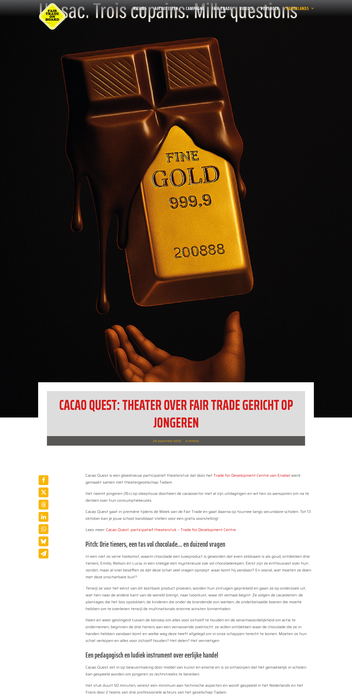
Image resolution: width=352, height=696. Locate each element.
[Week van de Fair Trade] (52, 8)
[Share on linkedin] (43, 494)
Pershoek (270, 8)
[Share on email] (43, 530)
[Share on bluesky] (43, 518)
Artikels (194, 417)
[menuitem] (141, 8)
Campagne (195, 8)
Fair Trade (222, 8)
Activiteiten (166, 8)
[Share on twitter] (43, 469)
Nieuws (140, 8)
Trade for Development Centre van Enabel (251, 452)
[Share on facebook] (43, 457)
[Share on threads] (43, 481)
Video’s (246, 8)
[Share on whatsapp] (43, 506)
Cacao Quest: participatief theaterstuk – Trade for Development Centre (171, 506)
